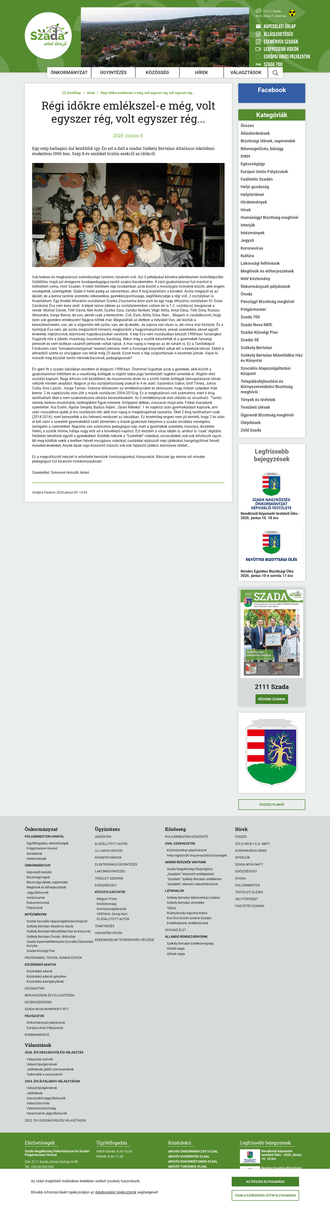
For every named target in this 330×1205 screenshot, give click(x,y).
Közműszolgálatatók (111, 909)
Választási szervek (40, 1059)
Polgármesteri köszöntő (186, 836)
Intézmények (253, 232)
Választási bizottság (41, 1108)
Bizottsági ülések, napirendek (268, 140)
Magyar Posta (107, 899)
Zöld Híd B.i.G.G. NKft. (252, 844)
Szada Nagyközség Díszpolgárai (189, 869)
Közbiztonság (106, 904)
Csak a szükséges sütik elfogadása (265, 1195)
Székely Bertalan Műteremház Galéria (193, 897)
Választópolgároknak (42, 1064)
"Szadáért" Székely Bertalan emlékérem (194, 879)
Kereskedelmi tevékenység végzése (124, 940)
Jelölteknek (35, 1093)
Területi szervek (109, 878)
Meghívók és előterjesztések (267, 271)
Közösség (157, 72)
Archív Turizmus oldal (187, 1166)
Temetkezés (104, 926)
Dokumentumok (38, 902)
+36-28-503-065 (42, 1167)
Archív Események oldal (189, 1156)
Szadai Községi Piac (259, 332)
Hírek (201, 72)
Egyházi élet (175, 930)
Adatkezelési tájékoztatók (115, 1192)
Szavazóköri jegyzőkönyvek (46, 1098)
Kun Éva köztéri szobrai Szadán (189, 918)
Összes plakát (271, 804)
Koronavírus (252, 248)
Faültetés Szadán (257, 179)
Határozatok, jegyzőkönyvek (47, 1113)
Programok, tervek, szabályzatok (53, 958)
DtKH (245, 156)
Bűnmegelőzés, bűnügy (262, 148)
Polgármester (253, 309)
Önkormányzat (69, 72)
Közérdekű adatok (39, 971)
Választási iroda (38, 1103)
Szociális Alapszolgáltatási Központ (266, 371)
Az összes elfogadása (265, 1181)
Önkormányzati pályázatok (265, 286)
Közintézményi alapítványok (187, 850)
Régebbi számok (271, 699)
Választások (245, 72)
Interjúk (248, 225)
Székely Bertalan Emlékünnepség (190, 943)
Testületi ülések (255, 407)
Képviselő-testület (39, 872)
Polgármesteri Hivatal (42, 848)
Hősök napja (176, 948)
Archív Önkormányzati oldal (193, 1151)
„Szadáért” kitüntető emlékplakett (190, 874)
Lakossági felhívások (260, 263)
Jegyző (247, 240)
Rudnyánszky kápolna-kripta (187, 913)
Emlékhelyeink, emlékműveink (187, 923)
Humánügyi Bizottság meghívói (269, 217)
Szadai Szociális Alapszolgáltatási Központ (57, 921)
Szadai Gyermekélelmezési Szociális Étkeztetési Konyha (60, 944)
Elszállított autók (111, 844)
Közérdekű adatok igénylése (46, 976)
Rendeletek (34, 853)
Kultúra (247, 255)
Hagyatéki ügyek (108, 933)
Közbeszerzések (38, 1002)
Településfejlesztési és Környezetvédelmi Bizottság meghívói (267, 386)
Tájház (171, 908)
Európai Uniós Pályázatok (264, 171)
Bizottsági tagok (38, 877)
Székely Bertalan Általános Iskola (50, 926)
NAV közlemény (255, 278)
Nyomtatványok (108, 857)
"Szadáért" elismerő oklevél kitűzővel (192, 884)
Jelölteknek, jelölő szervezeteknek (50, 1069)
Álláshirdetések (255, 133)
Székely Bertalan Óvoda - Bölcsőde (51, 936)
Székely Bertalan (256, 347)
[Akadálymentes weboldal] (292, 13)
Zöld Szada (251, 430)
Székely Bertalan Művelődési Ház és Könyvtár (272, 358)
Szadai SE (250, 339)
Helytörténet (252, 194)
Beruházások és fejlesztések (49, 995)
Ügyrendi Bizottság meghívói (267, 415)
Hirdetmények (254, 202)
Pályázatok (35, 908)
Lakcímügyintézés (110, 871)
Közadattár (34, 988)
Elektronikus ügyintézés (116, 864)
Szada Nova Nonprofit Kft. (47, 1009)
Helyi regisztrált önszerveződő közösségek (197, 855)
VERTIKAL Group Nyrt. (113, 914)
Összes (247, 125)
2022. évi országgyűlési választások (55, 1120)
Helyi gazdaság (255, 186)
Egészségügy (253, 163)
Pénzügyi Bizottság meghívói (267, 301)
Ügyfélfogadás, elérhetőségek (48, 843)
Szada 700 (250, 316)
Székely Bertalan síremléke (185, 902)
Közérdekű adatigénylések (45, 981)
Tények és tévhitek (258, 399)
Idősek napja (176, 954)
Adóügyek (103, 836)
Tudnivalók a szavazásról (44, 1074)
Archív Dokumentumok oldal (193, 1161)
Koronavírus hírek (251, 850)
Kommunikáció (37, 1035)
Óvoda (246, 294)
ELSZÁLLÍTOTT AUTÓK (113, 919)
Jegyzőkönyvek (38, 892)
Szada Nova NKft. (257, 324)
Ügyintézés (113, 72)
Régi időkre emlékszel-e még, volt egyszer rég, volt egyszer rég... (148, 93)
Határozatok (36, 897)
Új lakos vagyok (109, 850)
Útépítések (251, 422)
